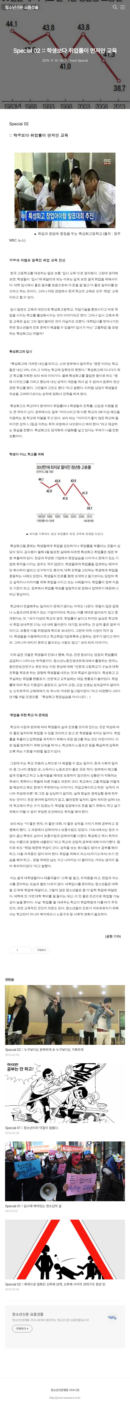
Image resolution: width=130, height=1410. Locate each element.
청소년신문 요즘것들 (21, 7)
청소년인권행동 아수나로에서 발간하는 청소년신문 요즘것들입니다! (50, 1320)
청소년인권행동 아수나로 (65, 1390)
